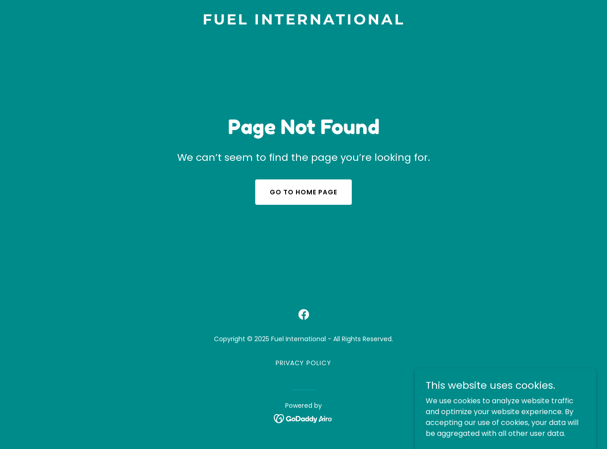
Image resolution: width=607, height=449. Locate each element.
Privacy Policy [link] (304, 362)
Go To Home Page (303, 192)
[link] (303, 22)
